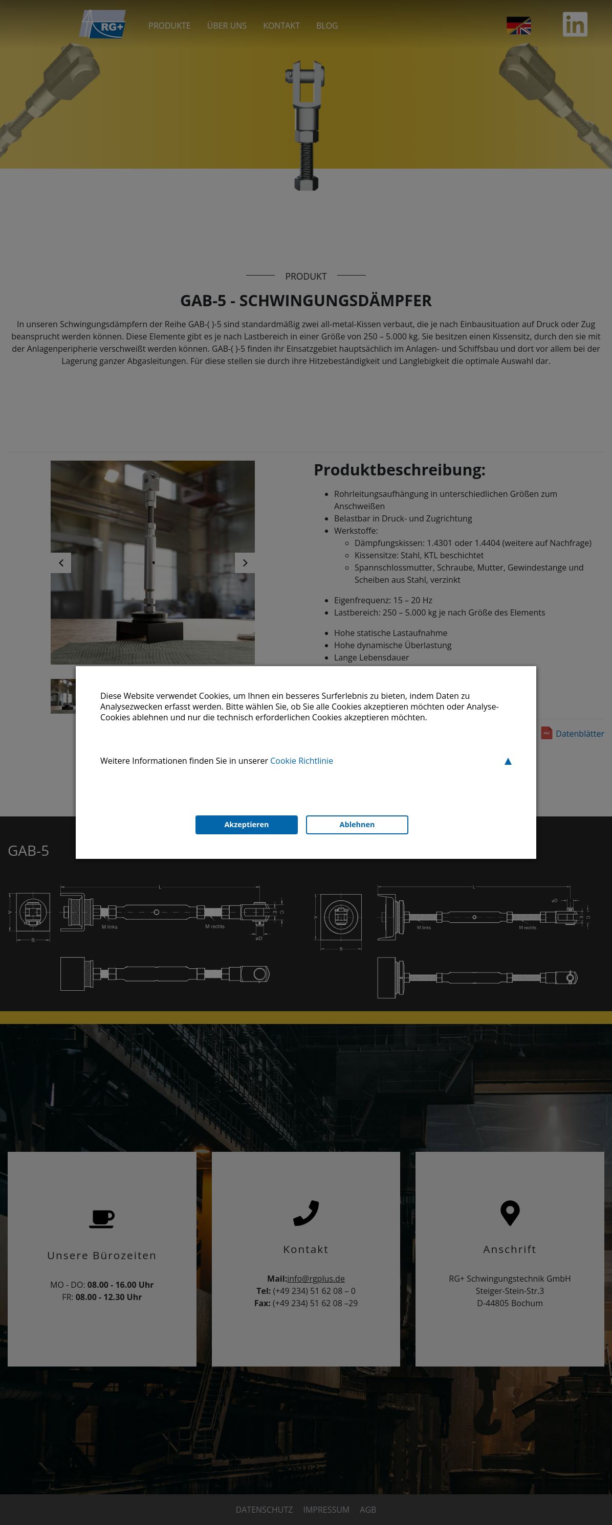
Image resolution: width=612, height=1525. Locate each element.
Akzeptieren (246, 824)
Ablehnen (357, 824)
